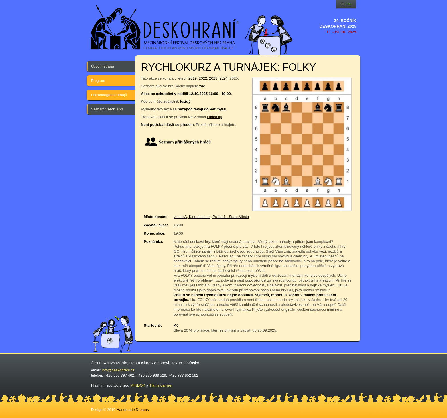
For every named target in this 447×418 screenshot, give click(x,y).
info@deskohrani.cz (118, 370)
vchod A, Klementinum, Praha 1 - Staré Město (211, 217)
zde (202, 86)
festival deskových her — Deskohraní (165, 27)
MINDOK (137, 385)
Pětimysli (218, 109)
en (349, 3)
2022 (203, 78)
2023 (213, 78)
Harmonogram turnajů (109, 95)
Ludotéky (214, 117)
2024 (223, 78)
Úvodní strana (102, 66)
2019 (192, 78)
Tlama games (160, 385)
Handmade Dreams (133, 409)
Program (98, 80)
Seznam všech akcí (107, 109)
